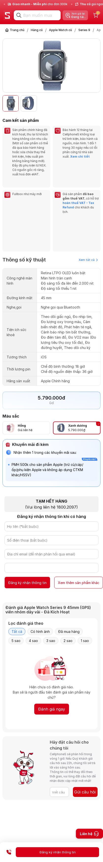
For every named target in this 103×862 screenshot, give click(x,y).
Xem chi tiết (80, 156)
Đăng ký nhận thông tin (27, 583)
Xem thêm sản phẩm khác (78, 583)
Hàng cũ (37, 30)
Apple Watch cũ (60, 30)
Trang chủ (17, 30)
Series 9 (84, 30)
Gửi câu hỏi (85, 791)
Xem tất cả (88, 260)
